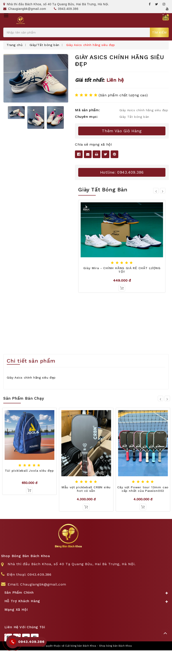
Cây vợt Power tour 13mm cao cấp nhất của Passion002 (143, 489)
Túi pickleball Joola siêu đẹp (29, 471)
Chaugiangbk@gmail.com (24, 9)
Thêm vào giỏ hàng (122, 131)
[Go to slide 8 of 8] (156, 190)
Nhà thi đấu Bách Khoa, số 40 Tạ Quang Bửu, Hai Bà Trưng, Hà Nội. (56, 4)
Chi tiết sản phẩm (31, 361)
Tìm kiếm (159, 32)
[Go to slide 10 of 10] (160, 399)
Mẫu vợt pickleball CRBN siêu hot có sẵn (86, 489)
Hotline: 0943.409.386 (122, 172)
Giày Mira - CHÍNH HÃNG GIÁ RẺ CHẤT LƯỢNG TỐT (122, 269)
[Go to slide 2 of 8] (162, 190)
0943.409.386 (66, 9)
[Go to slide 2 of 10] (167, 399)
